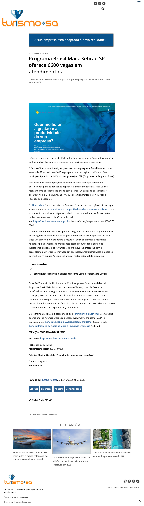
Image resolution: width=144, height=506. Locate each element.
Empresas (46, 388)
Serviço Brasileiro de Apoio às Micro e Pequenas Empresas (60, 325)
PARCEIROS (134, 488)
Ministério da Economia (87, 313)
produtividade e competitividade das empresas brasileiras (78, 209)
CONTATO (124, 488)
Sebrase (34, 388)
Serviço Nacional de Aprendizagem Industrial (69, 321)
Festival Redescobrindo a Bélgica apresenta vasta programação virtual (70, 273)
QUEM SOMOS (113, 488)
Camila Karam (49, 379)
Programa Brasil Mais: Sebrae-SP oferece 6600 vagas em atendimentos (67, 65)
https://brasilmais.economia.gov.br (51, 221)
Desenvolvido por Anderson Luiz (17, 502)
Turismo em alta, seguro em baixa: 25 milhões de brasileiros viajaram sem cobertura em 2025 (71, 461)
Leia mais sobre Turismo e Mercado (43, 415)
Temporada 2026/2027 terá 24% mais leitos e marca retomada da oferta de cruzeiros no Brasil (30, 456)
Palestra (58, 388)
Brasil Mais (38, 205)
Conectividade (73, 388)
